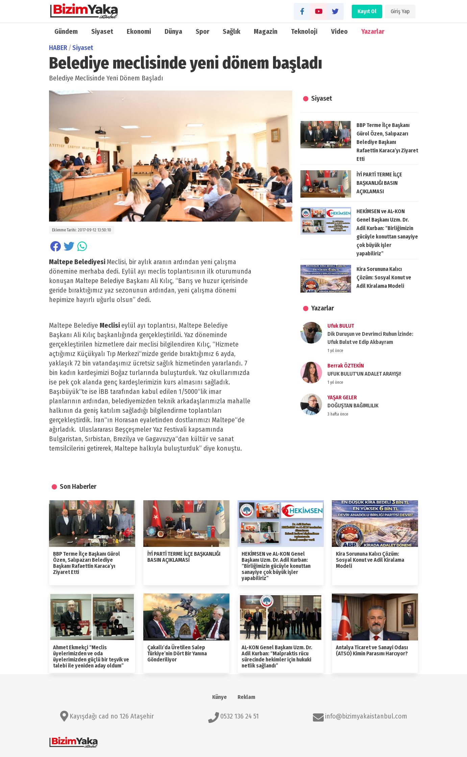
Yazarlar (372, 31)
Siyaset (102, 31)
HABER (58, 48)
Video (339, 31)
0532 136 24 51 (239, 716)
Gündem (66, 31)
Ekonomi (139, 31)
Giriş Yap (400, 11)
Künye (219, 697)
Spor (202, 31)
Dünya (173, 31)
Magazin (265, 31)
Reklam (246, 697)
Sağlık (231, 31)
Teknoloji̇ (304, 31)
